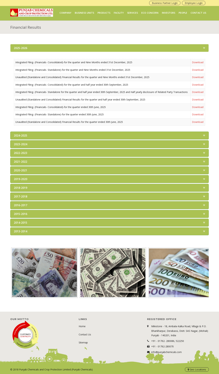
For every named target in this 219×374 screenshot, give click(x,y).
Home (82, 326)
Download (197, 62)
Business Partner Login (165, 3)
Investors (168, 12)
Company (65, 12)
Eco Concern (149, 12)
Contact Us (198, 12)
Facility (119, 12)
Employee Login (194, 3)
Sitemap (83, 342)
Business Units (84, 12)
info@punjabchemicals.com (166, 352)
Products (104, 12)
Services (132, 12)
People (183, 12)
